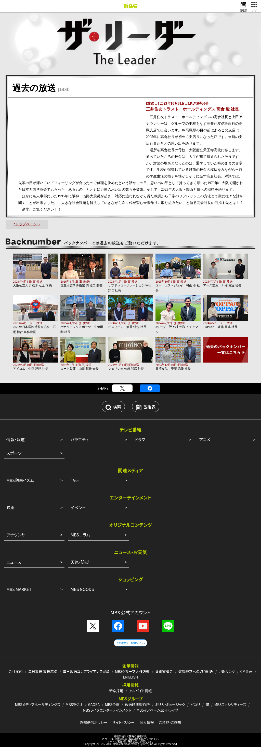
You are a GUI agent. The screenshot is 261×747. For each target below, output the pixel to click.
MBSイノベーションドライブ (157, 710)
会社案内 (15, 671)
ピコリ (195, 704)
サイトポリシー (123, 722)
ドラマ (140, 439)
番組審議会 (164, 671)
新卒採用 (116, 690)
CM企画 (246, 671)
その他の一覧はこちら (130, 643)
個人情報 (147, 722)
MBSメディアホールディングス (37, 704)
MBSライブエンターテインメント (107, 710)
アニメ (204, 439)
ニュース (13, 562)
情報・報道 (15, 439)
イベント (78, 507)
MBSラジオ (74, 704)
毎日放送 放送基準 (42, 671)
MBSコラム (80, 535)
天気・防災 (80, 562)
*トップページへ (27, 224)
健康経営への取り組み (195, 671)
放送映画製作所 (137, 704)
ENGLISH (130, 677)
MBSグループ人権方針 (132, 671)
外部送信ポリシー (93, 722)
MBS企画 (112, 704)
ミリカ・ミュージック (170, 704)
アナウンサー (17, 535)
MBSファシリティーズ (230, 704)
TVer (75, 480)
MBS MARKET (19, 589)
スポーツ (14, 453)
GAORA (94, 704)
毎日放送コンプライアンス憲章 (86, 671)
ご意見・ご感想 (170, 722)
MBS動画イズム (20, 480)
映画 (10, 507)
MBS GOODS (82, 589)
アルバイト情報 (140, 690)
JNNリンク (226, 671)
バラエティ (79, 439)
